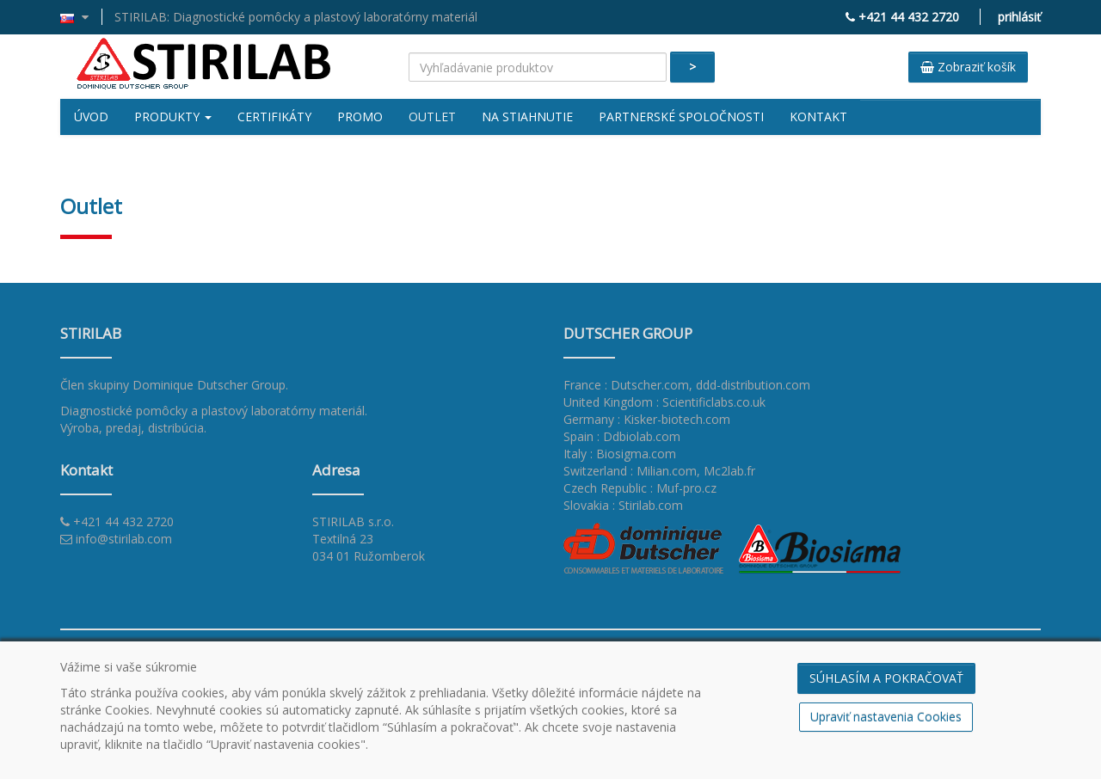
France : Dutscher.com (626, 385)
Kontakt (818, 116)
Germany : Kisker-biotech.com (646, 419)
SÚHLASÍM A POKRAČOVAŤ (886, 678)
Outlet (432, 116)
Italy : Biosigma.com (619, 453)
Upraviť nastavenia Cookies (886, 716)
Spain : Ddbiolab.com (621, 436)
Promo (360, 116)
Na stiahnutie (527, 116)
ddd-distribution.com (753, 385)
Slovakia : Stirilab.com (623, 505)
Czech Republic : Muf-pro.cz (640, 488)
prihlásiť (1019, 17)
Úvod (91, 116)
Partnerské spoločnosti (681, 116)
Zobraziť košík (968, 66)
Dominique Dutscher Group (209, 385)
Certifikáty (274, 116)
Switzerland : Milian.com (630, 471)
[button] (81, 17)
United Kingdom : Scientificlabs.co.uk (664, 402)
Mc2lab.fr (729, 471)
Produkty (173, 116)
